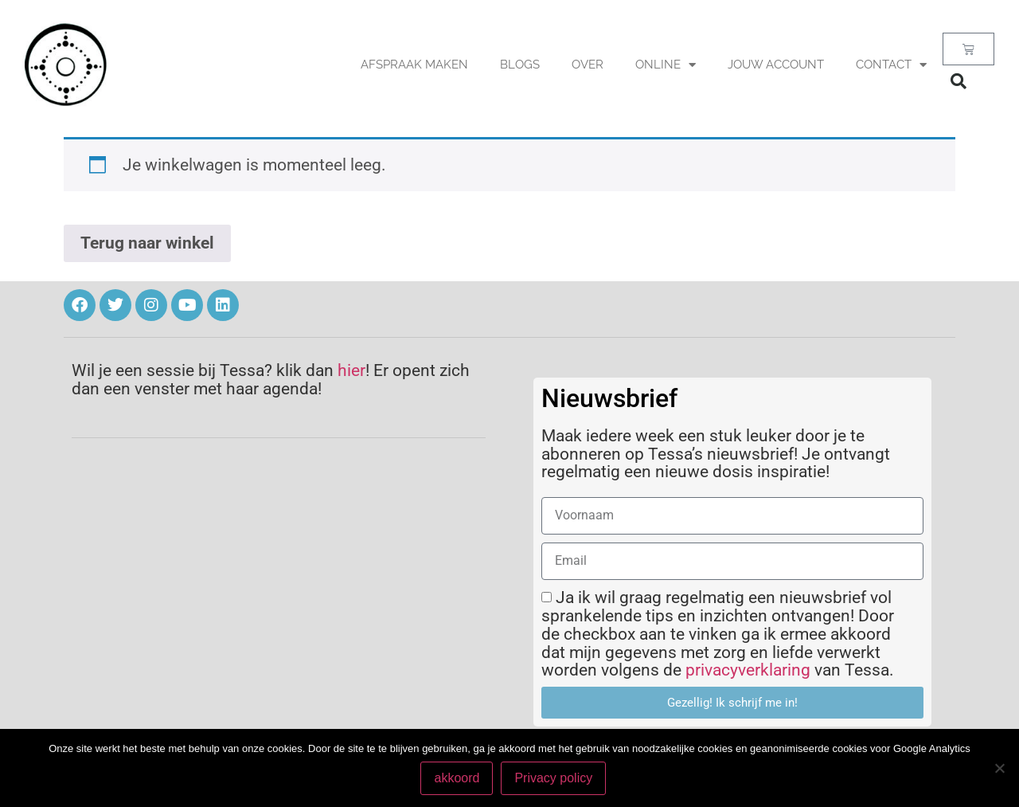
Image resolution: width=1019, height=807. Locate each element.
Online (665, 65)
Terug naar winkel (147, 243)
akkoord (457, 778)
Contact (891, 65)
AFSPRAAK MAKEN (414, 64)
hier (351, 370)
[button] (958, 81)
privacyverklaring (747, 670)
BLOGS (520, 64)
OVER (587, 64)
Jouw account (776, 64)
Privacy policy (554, 778)
